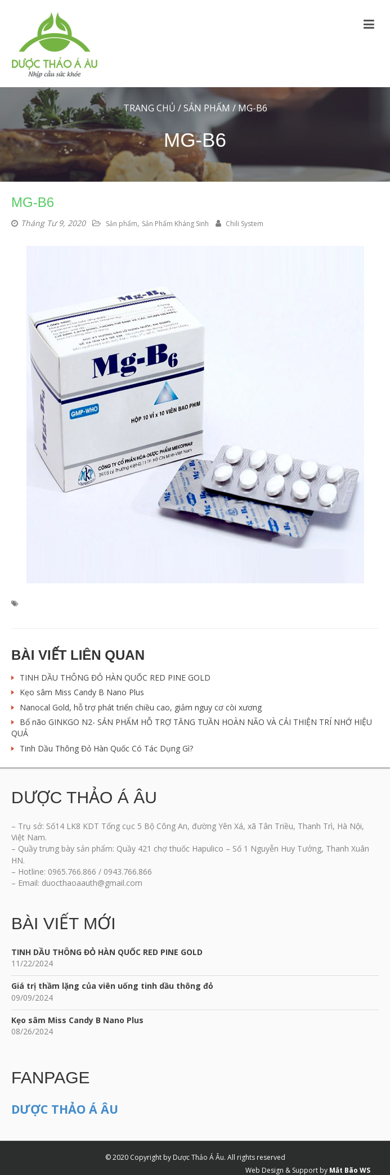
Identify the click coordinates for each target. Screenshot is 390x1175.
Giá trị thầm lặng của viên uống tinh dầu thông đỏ (112, 985)
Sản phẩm (206, 108)
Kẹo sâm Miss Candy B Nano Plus (82, 692)
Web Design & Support (281, 1170)
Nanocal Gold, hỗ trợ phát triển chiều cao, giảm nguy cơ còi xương (141, 707)
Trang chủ (149, 108)
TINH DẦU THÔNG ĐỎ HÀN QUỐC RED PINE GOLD (115, 677)
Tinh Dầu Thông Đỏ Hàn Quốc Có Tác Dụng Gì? (106, 748)
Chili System (239, 223)
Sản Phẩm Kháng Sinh (175, 223)
